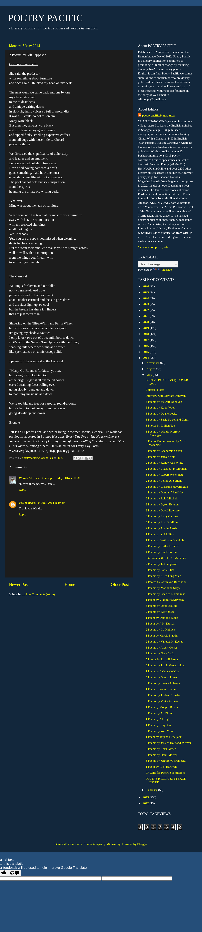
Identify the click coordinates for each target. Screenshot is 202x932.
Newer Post (19, 584)
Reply (22, 489)
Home (70, 584)
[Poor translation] (14, 873)
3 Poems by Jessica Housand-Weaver (168, 742)
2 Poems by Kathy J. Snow (162, 546)
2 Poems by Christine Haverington (167, 486)
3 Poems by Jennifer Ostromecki (166, 760)
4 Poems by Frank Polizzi (161, 552)
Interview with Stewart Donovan (166, 395)
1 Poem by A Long (157, 719)
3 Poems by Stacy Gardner (162, 516)
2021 (146, 316)
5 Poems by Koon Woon (160, 407)
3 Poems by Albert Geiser (161, 647)
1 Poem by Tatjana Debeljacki (164, 736)
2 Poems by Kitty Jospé (160, 611)
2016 (146, 345)
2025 (146, 292)
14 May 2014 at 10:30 (51, 502)
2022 (146, 310)
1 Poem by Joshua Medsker (162, 671)
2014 (146, 357)
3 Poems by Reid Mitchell (162, 498)
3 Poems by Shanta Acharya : (164, 683)
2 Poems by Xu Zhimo (159, 713)
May (149, 375)
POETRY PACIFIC (45, 18)
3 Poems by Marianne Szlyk (163, 588)
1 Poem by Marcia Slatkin (162, 635)
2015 (146, 352)
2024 (146, 298)
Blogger (142, 844)
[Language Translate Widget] (158, 264)
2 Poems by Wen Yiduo (160, 731)
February (152, 789)
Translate (162, 269)
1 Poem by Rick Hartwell (161, 766)
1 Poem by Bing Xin (158, 725)
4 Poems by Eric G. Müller (162, 522)
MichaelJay (113, 844)
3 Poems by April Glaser (161, 748)
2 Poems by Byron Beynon (162, 504)
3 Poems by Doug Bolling (161, 605)
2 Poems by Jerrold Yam (160, 456)
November (153, 363)
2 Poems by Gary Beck (160, 653)
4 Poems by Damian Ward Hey (164, 492)
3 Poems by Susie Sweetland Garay (167, 419)
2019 (146, 328)
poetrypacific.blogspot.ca (158, 115)
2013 (146, 797)
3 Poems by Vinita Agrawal (162, 701)
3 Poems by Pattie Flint (160, 569)
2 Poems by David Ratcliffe (163, 510)
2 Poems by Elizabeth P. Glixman (166, 468)
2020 (146, 322)
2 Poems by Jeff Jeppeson (161, 564)
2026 (146, 286)
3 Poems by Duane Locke (161, 413)
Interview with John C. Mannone (166, 558)
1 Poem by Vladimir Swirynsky (165, 599)
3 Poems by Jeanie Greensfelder (165, 665)
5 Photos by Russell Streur (162, 659)
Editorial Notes (155, 389)
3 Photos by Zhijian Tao (160, 425)
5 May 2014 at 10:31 (67, 478)
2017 (146, 339)
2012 (146, 803)
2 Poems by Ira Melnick (160, 629)
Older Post (120, 584)
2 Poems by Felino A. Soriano (164, 480)
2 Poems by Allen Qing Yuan (163, 575)
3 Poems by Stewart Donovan (164, 401)
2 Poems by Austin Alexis (161, 528)
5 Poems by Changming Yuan (164, 450)
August (151, 369)
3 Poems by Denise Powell (162, 677)
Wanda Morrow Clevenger (36, 478)
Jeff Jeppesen (27, 502)
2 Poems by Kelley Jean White (164, 462)
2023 (146, 304)
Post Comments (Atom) (40, 594)
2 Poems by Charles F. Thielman (165, 594)
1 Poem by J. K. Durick (160, 623)
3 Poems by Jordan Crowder (163, 695)
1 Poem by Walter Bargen (161, 689)
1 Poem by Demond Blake (162, 617)
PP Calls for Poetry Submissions (165, 772)
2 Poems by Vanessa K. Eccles (164, 641)
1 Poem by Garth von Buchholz (165, 540)
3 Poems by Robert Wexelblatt (164, 474)
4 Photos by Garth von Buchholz (166, 582)
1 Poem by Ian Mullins (160, 534)
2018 (146, 333)
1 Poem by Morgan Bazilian (163, 707)
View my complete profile (154, 247)
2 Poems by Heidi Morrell (162, 754)
